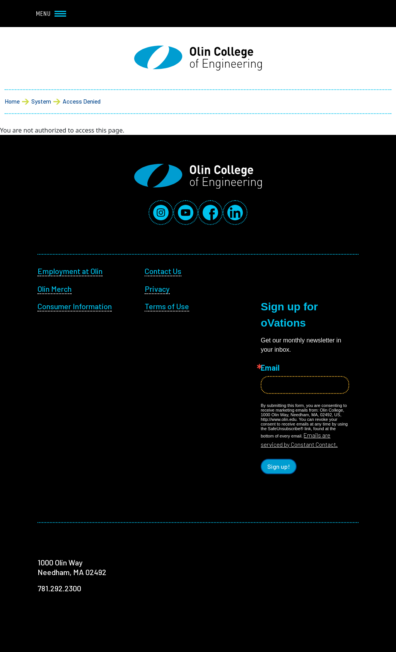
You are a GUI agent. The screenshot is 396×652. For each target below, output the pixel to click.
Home (12, 101)
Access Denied (82, 101)
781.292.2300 (59, 588)
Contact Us (163, 271)
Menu (51, 13)
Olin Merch (55, 288)
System (41, 101)
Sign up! (278, 466)
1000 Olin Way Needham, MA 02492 (72, 567)
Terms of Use (167, 306)
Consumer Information (75, 306)
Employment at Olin (70, 271)
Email (270, 367)
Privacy (157, 288)
